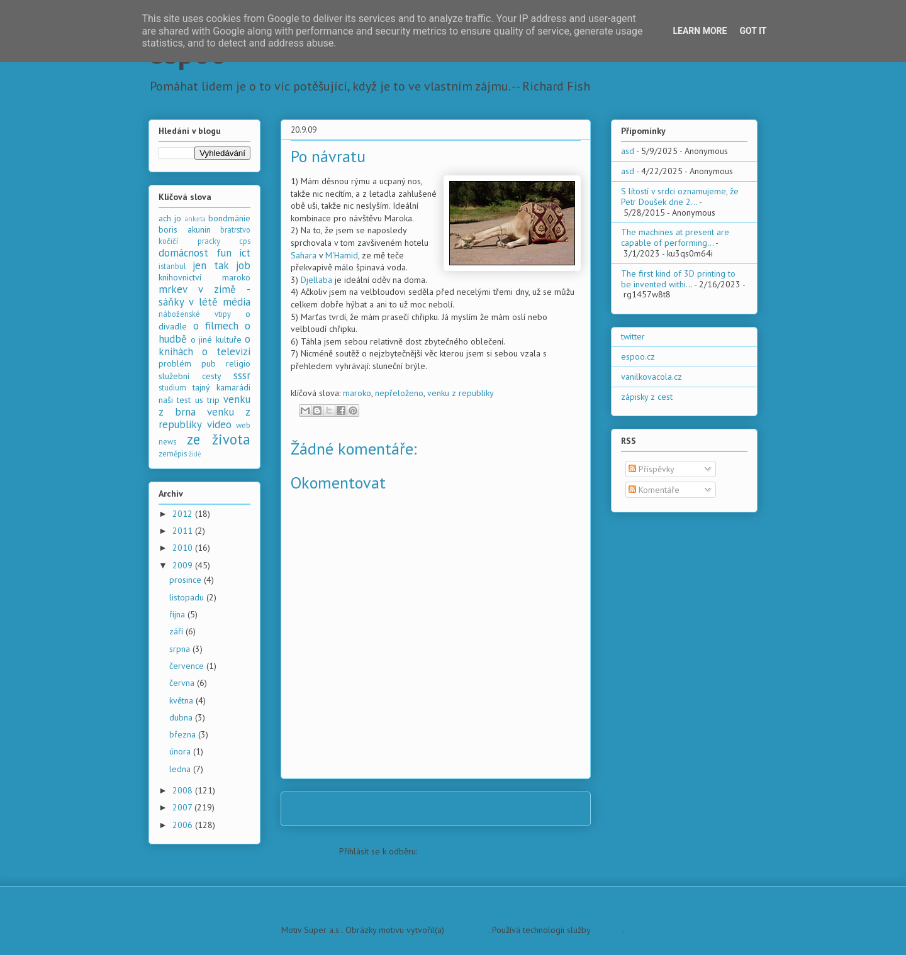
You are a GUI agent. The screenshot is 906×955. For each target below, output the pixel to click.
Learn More (700, 31)
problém (175, 363)
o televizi (226, 351)
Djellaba (316, 279)
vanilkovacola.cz (651, 376)
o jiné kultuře (216, 339)
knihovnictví (180, 277)
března (183, 734)
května (182, 700)
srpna (181, 648)
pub (208, 363)
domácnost (183, 253)
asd (627, 151)
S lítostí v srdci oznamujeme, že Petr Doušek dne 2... (680, 196)
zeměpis (173, 453)
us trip (207, 400)
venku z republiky (460, 393)
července (187, 665)
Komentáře (654, 489)
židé (195, 454)
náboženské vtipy (195, 314)
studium (172, 387)
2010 (183, 547)
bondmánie (229, 218)
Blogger (608, 930)
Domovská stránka (439, 808)
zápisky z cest (647, 396)
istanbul (172, 266)
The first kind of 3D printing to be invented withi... (678, 279)
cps (244, 241)
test (184, 400)
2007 (183, 807)
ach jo (170, 218)
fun (224, 253)
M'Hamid (341, 255)
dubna (182, 717)
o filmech (215, 326)
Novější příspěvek (332, 808)
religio (238, 363)
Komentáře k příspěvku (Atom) (476, 851)
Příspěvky (651, 469)
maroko (357, 393)
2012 (183, 513)
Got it (752, 31)
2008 (183, 790)
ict (244, 253)
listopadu (187, 597)
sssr (241, 375)
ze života (219, 439)
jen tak (210, 265)
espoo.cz (638, 356)
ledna (181, 769)
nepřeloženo (399, 393)
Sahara (303, 255)
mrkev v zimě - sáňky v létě (204, 295)
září (177, 631)
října (178, 614)
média (236, 302)
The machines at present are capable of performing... (675, 237)
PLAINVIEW (467, 930)
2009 (183, 565)
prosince (186, 579)
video (219, 424)
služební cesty (190, 376)
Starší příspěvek (543, 808)
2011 (183, 530)
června (183, 682)
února (181, 751)
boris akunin (185, 229)
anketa (195, 218)
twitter (633, 336)
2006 (183, 825)
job (243, 265)
